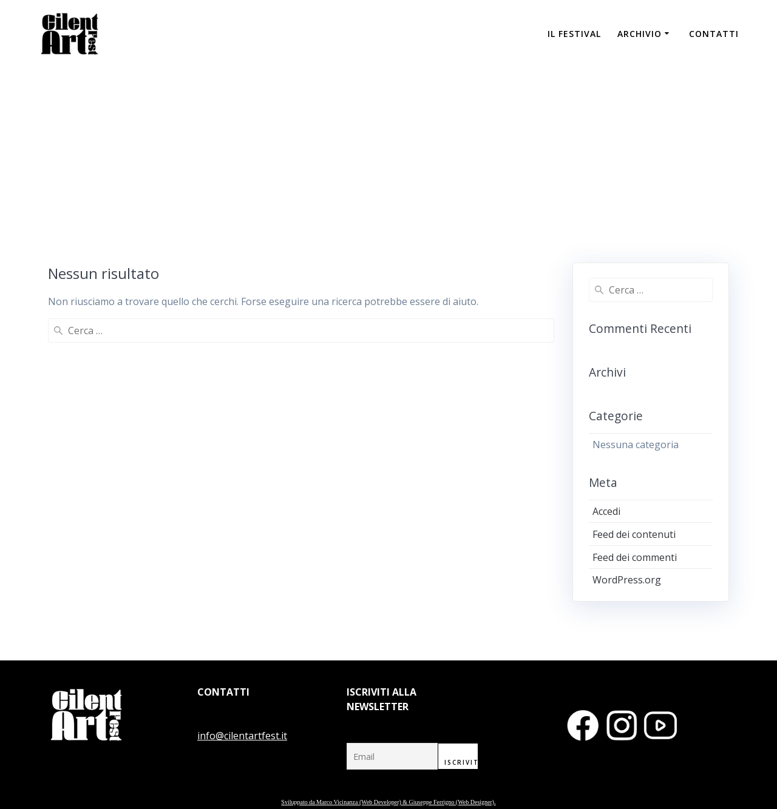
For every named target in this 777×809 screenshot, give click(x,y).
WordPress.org (626, 579)
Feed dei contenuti (634, 534)
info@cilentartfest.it (242, 735)
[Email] (392, 756)
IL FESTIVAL (574, 33)
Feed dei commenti (634, 557)
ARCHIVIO (639, 33)
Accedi (606, 511)
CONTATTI (714, 33)
